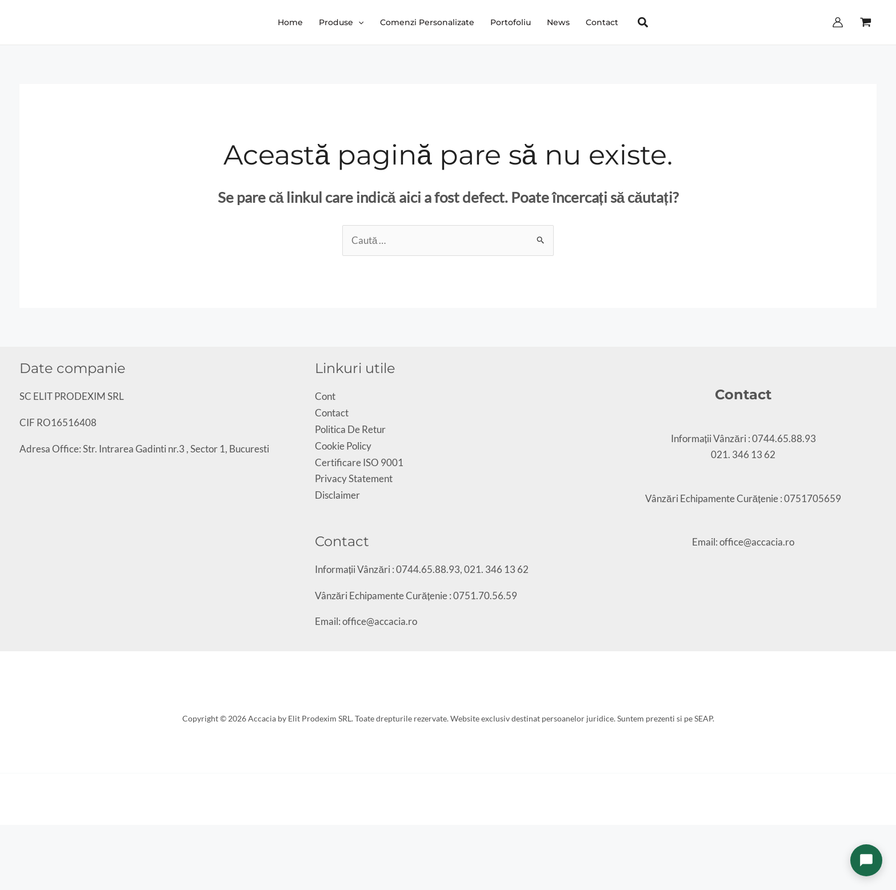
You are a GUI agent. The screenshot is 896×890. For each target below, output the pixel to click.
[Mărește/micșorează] (4, 836)
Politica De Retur (350, 429)
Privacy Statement (354, 478)
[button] (341, 22)
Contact (332, 413)
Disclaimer (337, 495)
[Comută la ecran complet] (14, 836)
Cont (325, 396)
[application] (358, 22)
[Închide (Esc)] (33, 836)
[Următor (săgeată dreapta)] (14, 853)
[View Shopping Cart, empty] (866, 22)
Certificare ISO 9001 (359, 462)
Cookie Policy (343, 446)
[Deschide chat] (866, 860)
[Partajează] (23, 836)
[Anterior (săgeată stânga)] (4, 853)
